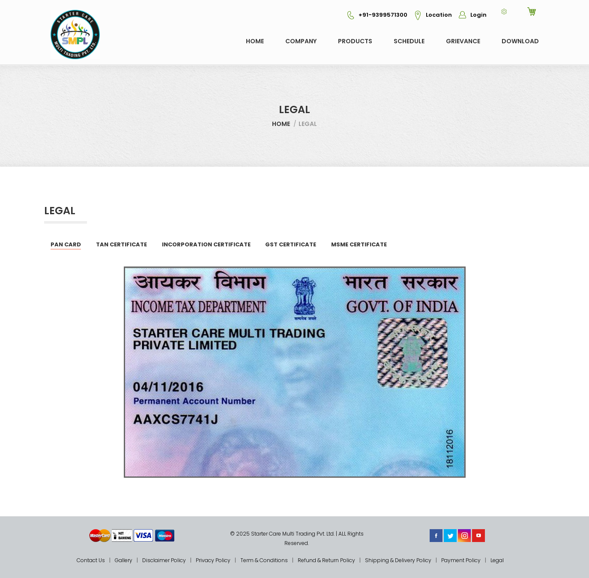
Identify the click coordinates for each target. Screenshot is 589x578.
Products (355, 41)
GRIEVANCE (463, 41)
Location (430, 15)
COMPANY (301, 41)
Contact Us (91, 560)
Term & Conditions (264, 560)
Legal (497, 560)
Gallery (123, 560)
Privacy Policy (213, 560)
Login (470, 15)
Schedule (409, 41)
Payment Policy (461, 560)
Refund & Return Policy (326, 560)
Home (255, 41)
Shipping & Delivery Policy (398, 560)
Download (520, 41)
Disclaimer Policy (164, 560)
